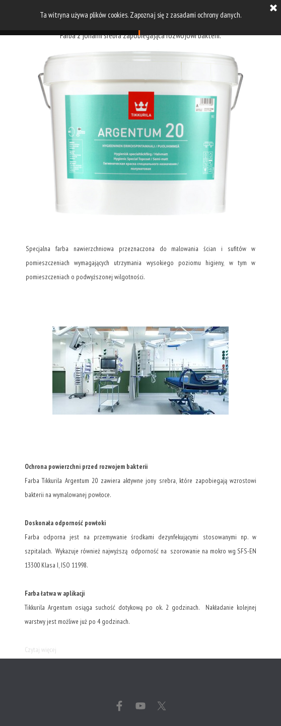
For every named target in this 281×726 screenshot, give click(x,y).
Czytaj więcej (40, 649)
